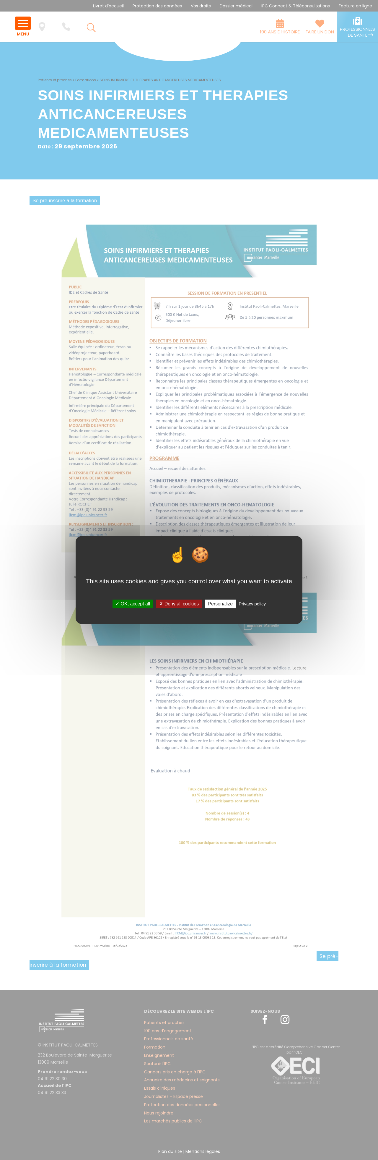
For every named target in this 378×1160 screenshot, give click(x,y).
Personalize (220, 603)
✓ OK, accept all (132, 603)
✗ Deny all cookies (179, 603)
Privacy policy (252, 603)
